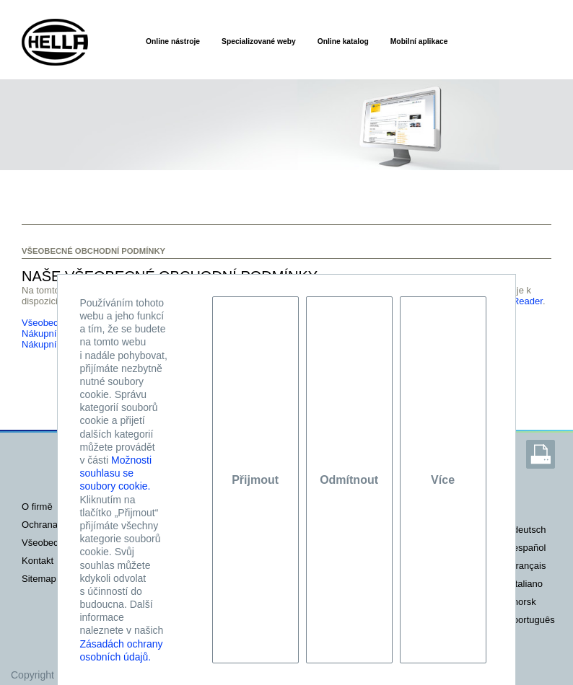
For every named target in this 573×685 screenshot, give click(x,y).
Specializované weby (259, 41)
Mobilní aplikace (419, 41)
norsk (524, 601)
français (529, 565)
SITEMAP (39, 578)
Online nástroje (173, 41)
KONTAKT (37, 560)
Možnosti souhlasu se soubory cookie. (115, 473)
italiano (528, 583)
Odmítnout (349, 480)
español (529, 547)
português (534, 619)
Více (443, 480)
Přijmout (255, 480)
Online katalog (343, 41)
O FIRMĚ (37, 506)
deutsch (529, 529)
